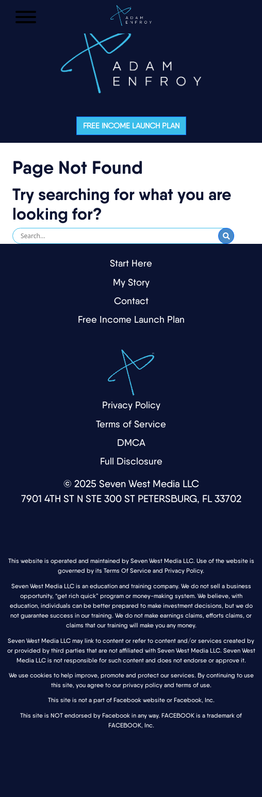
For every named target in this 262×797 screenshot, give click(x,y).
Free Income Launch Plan (131, 125)
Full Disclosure (131, 461)
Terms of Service (131, 424)
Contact (131, 301)
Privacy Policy (131, 405)
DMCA (131, 443)
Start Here (131, 263)
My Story (131, 282)
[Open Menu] (26, 17)
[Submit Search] (226, 236)
